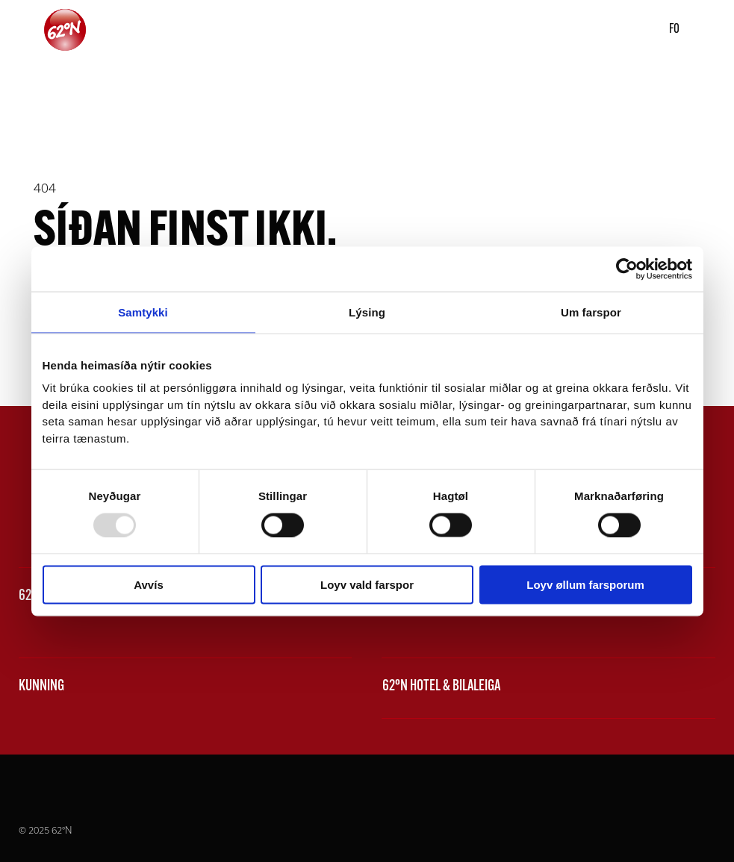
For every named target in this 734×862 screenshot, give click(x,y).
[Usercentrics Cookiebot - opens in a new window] (627, 268)
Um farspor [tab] (591, 311)
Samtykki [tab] (143, 311)
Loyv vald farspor (367, 584)
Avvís (148, 584)
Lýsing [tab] (367, 311)
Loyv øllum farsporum (585, 584)
